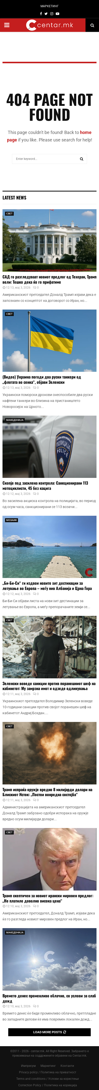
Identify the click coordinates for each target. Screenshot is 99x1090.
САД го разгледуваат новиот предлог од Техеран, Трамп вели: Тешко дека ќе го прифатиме (49, 279)
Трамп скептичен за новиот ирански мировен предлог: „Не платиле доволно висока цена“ (47, 898)
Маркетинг (48, 1066)
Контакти (67, 1066)
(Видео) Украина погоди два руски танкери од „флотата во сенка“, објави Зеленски (41, 379)
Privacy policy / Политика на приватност (47, 1072)
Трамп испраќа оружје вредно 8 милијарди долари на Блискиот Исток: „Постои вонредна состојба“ (47, 792)
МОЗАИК (11, 520)
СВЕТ (9, 213)
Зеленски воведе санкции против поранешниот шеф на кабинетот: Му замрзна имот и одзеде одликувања (49, 686)
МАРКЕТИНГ (49, 6)
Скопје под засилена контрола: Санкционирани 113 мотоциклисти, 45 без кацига (45, 485)
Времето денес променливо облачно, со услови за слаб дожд (49, 998)
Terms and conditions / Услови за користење (47, 1079)
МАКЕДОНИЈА (15, 420)
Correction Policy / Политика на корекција (47, 1085)
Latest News (14, 197)
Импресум (28, 1066)
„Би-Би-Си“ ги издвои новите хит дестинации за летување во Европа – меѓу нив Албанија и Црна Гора (47, 585)
